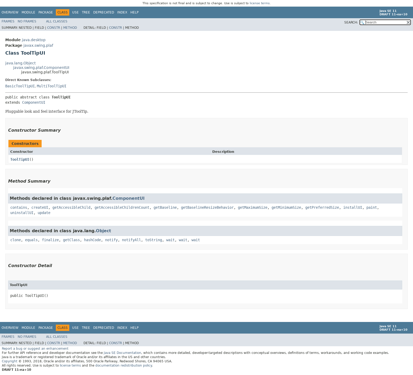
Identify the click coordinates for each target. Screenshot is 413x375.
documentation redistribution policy (123, 365)
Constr (53, 28)
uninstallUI (21, 213)
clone (15, 240)
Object (103, 230)
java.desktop (34, 40)
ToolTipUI (19, 159)
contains (18, 207)
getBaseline (165, 207)
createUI (39, 207)
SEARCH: (351, 22)
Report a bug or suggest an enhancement (35, 348)
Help (134, 12)
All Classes (56, 21)
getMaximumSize (252, 207)
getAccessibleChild (71, 207)
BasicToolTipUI (20, 86)
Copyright (9, 361)
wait (170, 240)
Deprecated (103, 12)
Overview (10, 12)
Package (45, 12)
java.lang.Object (20, 63)
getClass (71, 240)
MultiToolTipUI (51, 86)
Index (122, 12)
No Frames (27, 21)
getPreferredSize (322, 207)
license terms (260, 3)
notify (111, 240)
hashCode (92, 240)
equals (31, 240)
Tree (86, 12)
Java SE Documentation (122, 353)
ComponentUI (33, 102)
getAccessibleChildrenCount (122, 207)
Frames (8, 21)
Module (28, 12)
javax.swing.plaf (38, 45)
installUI (352, 207)
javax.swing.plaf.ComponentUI (41, 67)
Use (75, 12)
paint (371, 207)
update (44, 213)
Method (70, 28)
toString (153, 240)
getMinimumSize (286, 207)
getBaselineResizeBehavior (207, 207)
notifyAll (131, 240)
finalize (50, 240)
